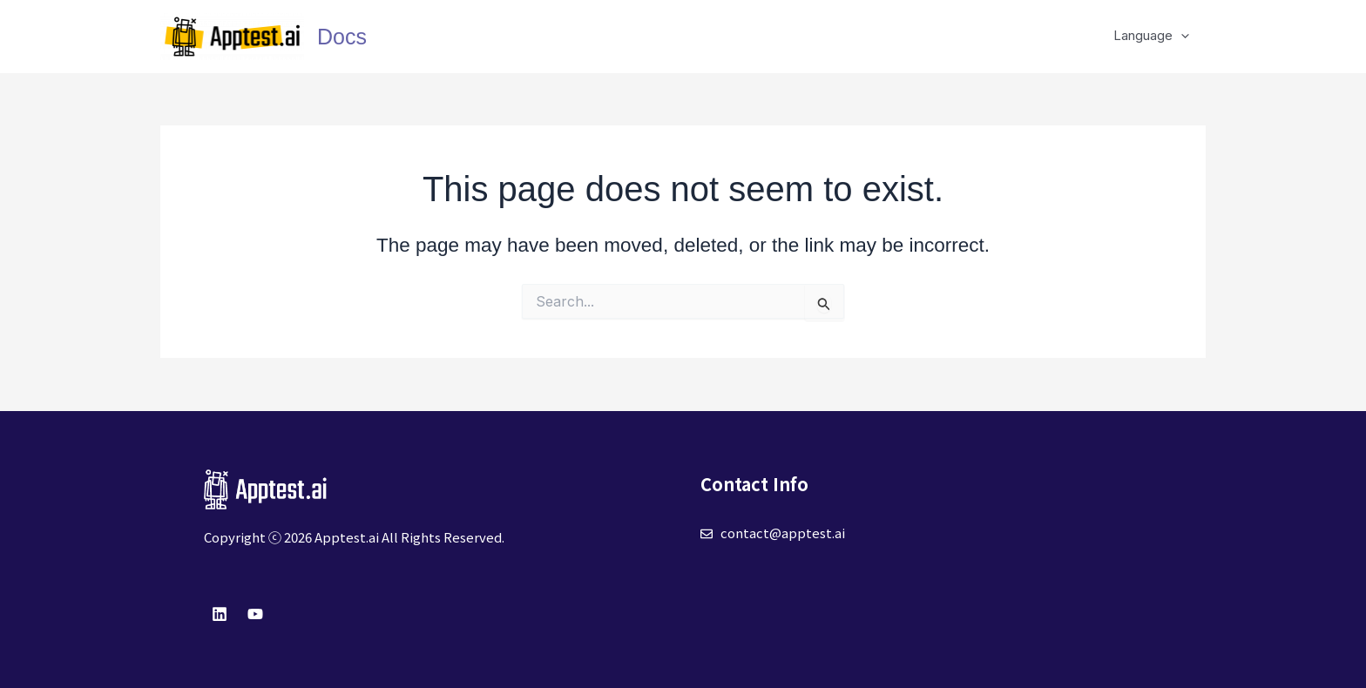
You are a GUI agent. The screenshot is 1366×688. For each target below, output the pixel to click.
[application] (1184, 35)
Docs (342, 36)
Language (1155, 35)
